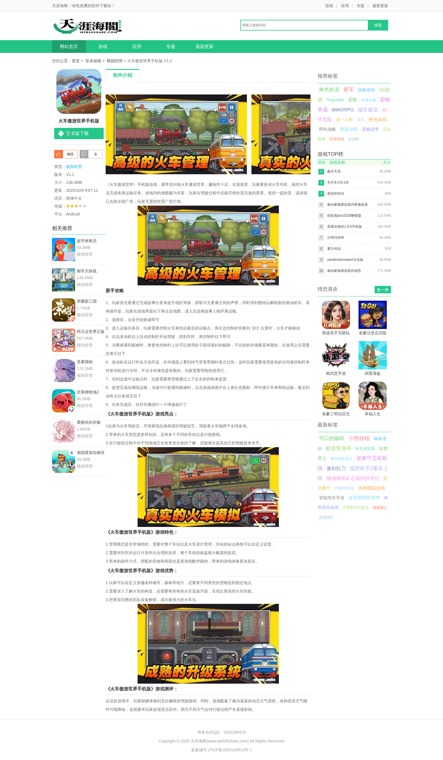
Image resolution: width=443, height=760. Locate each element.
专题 (360, 5)
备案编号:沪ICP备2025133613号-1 (221, 750)
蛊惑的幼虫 (335, 193)
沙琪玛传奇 (335, 238)
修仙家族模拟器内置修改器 (347, 204)
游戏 (329, 5)
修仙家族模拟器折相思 (344, 271)
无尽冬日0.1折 (338, 182)
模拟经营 (115, 61)
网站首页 (69, 46)
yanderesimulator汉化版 (345, 260)
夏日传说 (334, 249)
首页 (76, 61)
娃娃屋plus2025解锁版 (344, 216)
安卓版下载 (77, 133)
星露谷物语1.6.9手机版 (344, 227)
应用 (345, 5)
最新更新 (380, 5)
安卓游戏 (93, 61)
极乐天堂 (334, 171)
